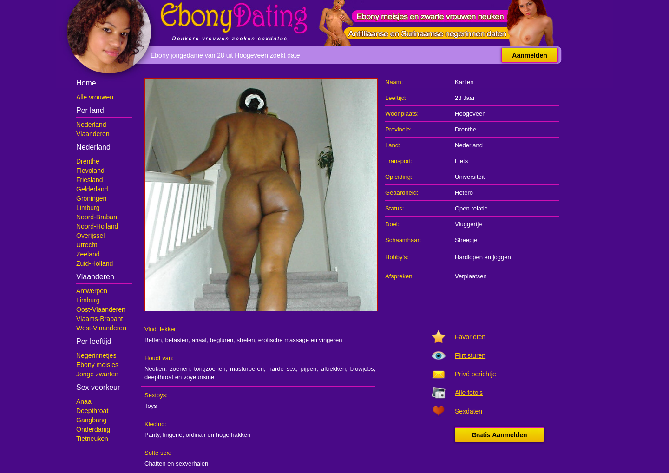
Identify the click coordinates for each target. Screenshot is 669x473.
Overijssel (90, 235)
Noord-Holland (97, 226)
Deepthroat (92, 410)
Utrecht (86, 245)
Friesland (89, 180)
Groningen (91, 198)
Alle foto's (469, 392)
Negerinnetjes (96, 355)
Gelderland (92, 189)
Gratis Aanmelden (499, 435)
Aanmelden (529, 55)
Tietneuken (92, 438)
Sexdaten (468, 411)
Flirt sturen (470, 355)
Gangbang (91, 420)
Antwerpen (91, 291)
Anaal (84, 401)
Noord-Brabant (97, 217)
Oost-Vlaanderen (100, 309)
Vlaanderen (93, 134)
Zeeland (88, 254)
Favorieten (470, 337)
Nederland (91, 124)
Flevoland (90, 170)
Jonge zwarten (97, 374)
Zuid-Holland (94, 263)
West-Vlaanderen (101, 328)
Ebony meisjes (97, 364)
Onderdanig (93, 429)
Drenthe (87, 161)
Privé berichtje (475, 374)
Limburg (88, 207)
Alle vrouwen (94, 97)
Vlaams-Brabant (99, 318)
